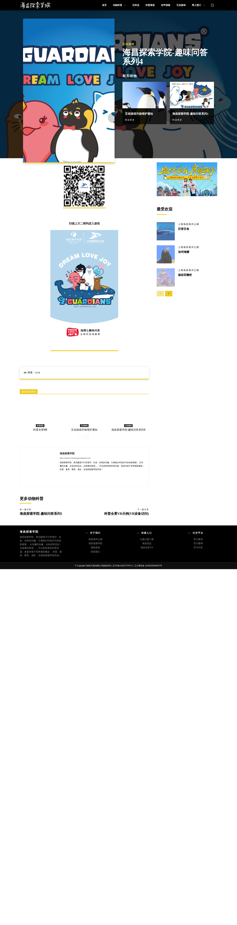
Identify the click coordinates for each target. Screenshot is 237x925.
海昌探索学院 (67, 453)
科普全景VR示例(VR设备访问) (126, 513)
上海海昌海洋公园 (188, 224)
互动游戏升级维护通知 (141, 111)
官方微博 (198, 543)
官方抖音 (198, 547)
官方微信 (198, 539)
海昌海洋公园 (95, 539)
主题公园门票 (147, 539)
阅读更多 (130, 118)
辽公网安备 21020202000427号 (148, 566)
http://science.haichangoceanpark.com (75, 458)
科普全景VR (40, 429)
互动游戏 (128, 42)
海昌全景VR (147, 547)
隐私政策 (95, 547)
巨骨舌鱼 (184, 229)
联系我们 (95, 552)
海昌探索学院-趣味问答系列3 (128, 429)
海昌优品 (146, 543)
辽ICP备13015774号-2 (122, 566)
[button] (212, 5)
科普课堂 (40, 425)
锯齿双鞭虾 (185, 275)
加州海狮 (184, 252)
